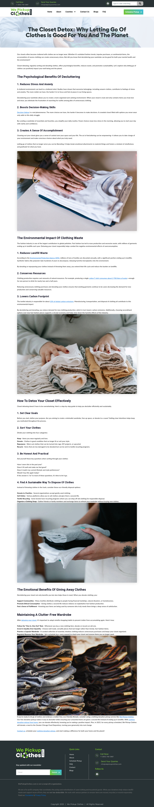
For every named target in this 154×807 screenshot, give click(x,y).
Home (49, 12)
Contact (72, 767)
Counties (70, 12)
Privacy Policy (40, 795)
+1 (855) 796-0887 (22, 5)
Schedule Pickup (75, 761)
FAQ (104, 12)
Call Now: (20, 2)
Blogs (96, 12)
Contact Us (84, 12)
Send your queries (48, 2)
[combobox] (125, 3)
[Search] (140, 3)
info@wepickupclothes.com (50, 5)
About (58, 12)
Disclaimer (29, 795)
